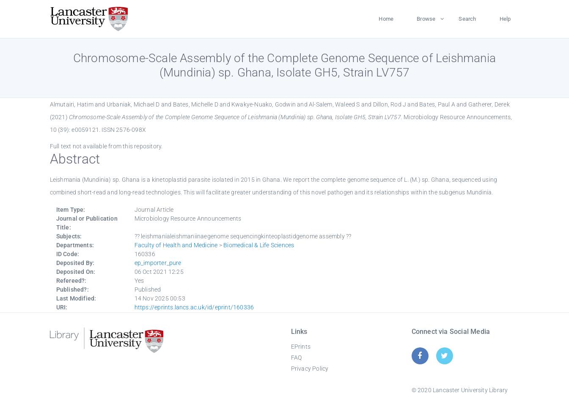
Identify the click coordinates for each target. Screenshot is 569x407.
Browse (426, 19)
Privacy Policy (310, 368)
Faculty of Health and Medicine (176, 245)
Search (467, 19)
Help (505, 19)
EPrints (301, 346)
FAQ (296, 357)
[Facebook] (420, 355)
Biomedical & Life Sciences (258, 245)
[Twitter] (444, 355)
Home (386, 19)
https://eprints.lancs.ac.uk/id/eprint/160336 (194, 307)
